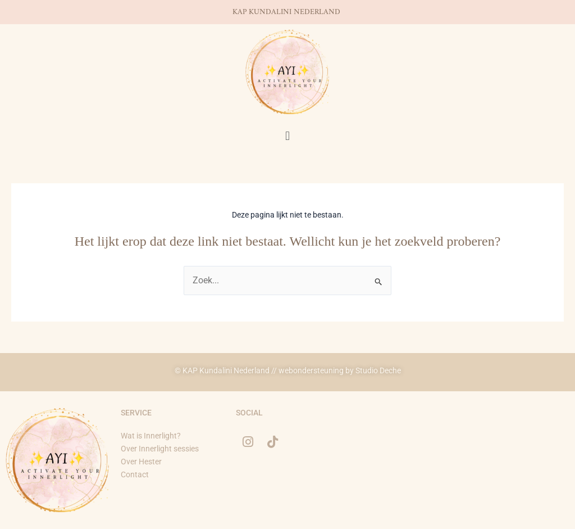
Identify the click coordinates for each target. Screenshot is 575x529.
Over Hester (142, 461)
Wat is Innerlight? (151, 435)
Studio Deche (378, 370)
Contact (135, 474)
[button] (287, 135)
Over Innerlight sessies (160, 448)
